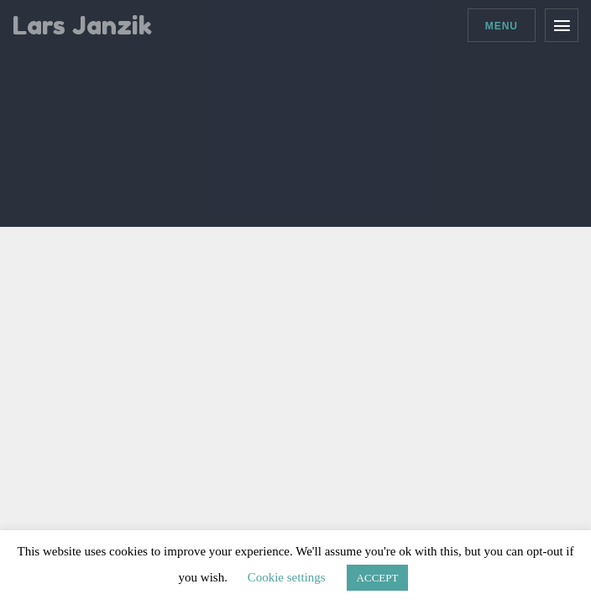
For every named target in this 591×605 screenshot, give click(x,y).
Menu (501, 26)
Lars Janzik (82, 25)
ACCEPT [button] (378, 577)
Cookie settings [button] (287, 577)
